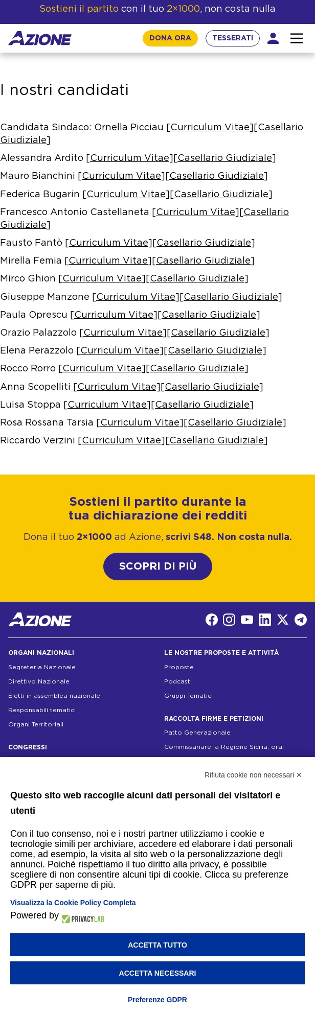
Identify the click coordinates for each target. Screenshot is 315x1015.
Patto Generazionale (197, 732)
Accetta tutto (157, 945)
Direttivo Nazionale (39, 681)
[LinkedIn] (265, 619)
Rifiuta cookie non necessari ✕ (253, 775)
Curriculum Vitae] (119, 387)
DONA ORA (170, 38)
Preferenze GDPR (157, 1000)
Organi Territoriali (35, 724)
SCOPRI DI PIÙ (157, 566)
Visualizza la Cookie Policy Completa (73, 903)
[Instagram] (229, 619)
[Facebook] (212, 619)
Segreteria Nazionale (42, 667)
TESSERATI (232, 38)
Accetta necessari (157, 973)
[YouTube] (247, 619)
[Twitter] (283, 619)
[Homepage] (40, 38)
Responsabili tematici (42, 710)
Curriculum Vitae (210, 127)
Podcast (177, 681)
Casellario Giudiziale (224, 158)
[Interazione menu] (296, 38)
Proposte (179, 667)
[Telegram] (301, 619)
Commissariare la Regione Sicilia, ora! (224, 747)
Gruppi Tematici (188, 696)
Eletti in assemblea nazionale (54, 696)
